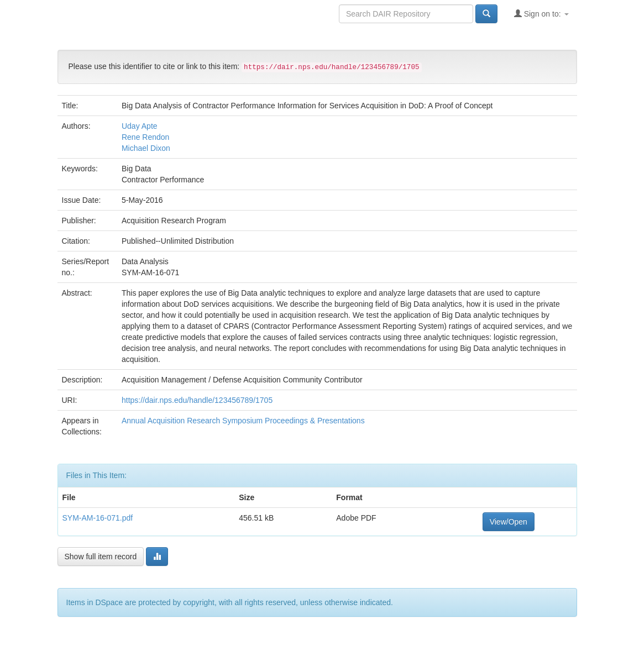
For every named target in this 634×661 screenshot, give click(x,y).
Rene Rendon (145, 137)
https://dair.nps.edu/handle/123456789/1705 (197, 400)
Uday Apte (140, 126)
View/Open (508, 521)
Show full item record (101, 556)
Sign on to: (541, 13)
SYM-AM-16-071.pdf (97, 517)
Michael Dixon (146, 148)
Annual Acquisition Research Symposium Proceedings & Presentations (243, 420)
